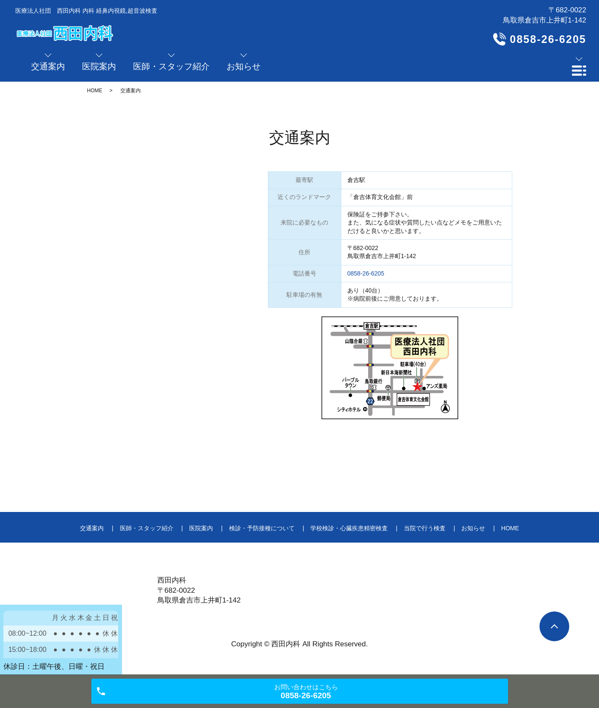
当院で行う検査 (425, 528)
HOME (94, 91)
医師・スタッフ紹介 (146, 528)
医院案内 (201, 528)
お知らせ (473, 528)
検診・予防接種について (262, 528)
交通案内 (92, 528)
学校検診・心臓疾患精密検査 (349, 528)
